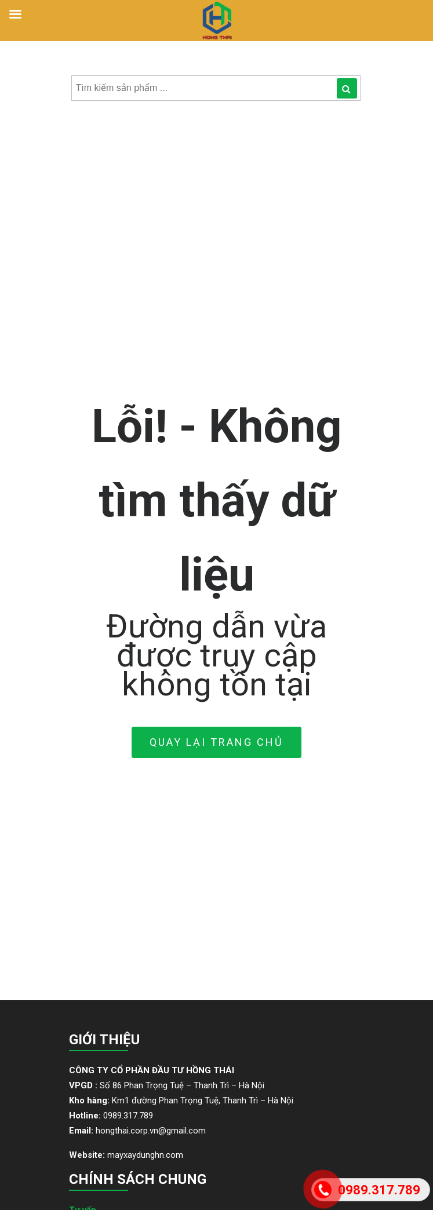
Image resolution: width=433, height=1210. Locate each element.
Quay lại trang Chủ (216, 742)
